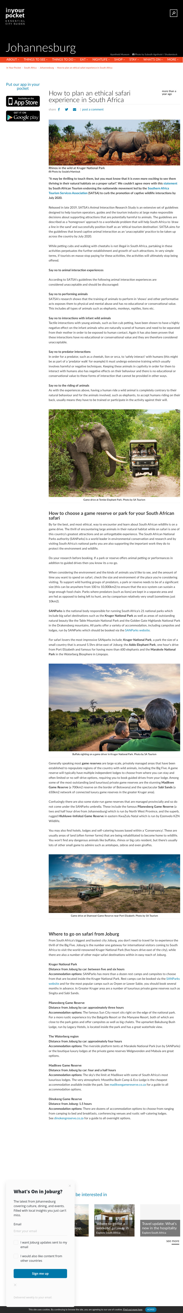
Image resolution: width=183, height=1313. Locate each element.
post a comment (93, 109)
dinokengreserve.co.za (69, 1118)
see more (172, 1241)
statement (170, 183)
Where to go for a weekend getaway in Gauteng (112, 1226)
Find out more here (132, 1309)
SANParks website (137, 630)
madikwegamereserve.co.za (128, 1084)
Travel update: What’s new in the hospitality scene (159, 1226)
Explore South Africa (108, 1233)
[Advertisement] (114, 78)
